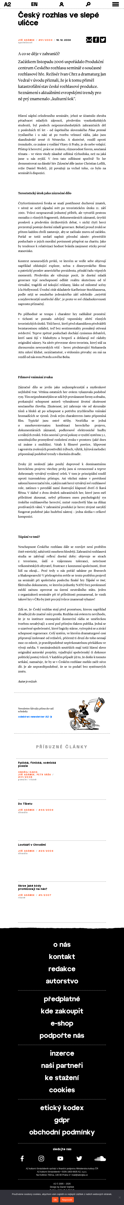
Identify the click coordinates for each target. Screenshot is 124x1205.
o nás (62, 945)
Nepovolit (67, 1199)
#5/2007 (45, 895)
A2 (7, 4)
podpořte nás (62, 1036)
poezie (22, 779)
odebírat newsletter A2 (35, 716)
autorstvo (62, 981)
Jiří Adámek (26, 40)
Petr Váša (44, 774)
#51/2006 (45, 40)
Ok (55, 1199)
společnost (25, 42)
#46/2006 (46, 810)
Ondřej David (28, 772)
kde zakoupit (62, 1011)
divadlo (23, 812)
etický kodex (62, 1108)
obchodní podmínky (62, 1132)
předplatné (62, 999)
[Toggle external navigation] (115, 4)
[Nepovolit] (119, 1197)
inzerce (62, 1053)
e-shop (62, 1023)
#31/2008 (25, 777)
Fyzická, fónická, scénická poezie (37, 764)
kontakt (62, 957)
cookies (62, 1090)
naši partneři (62, 1066)
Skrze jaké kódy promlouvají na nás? (32, 887)
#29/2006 (46, 851)
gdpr (62, 1120)
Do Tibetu (25, 804)
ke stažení (62, 1078)
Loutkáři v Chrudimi (32, 845)
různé (32, 779)
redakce (62, 969)
